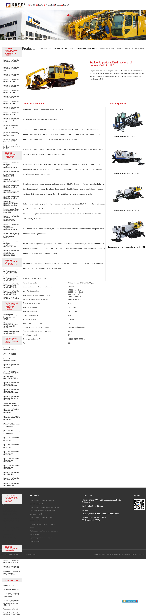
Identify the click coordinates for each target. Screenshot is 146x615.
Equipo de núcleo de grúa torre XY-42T (10, 140)
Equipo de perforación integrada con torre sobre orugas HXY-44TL (12, 134)
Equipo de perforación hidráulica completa (44, 507)
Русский (66, 5)
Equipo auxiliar (35, 541)
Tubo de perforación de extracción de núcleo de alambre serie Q (11, 595)
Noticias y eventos (119, 15)
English (32, 5)
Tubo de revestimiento (11, 609)
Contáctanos (135, 15)
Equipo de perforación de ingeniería (42, 538)
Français (58, 5)
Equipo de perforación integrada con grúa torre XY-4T (11, 126)
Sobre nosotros (81, 15)
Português (49, 5)
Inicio (69, 15)
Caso (106, 15)
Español (40, 5)
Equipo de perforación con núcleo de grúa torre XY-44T (11, 146)
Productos (95, 15)
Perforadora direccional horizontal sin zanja (81, 48)
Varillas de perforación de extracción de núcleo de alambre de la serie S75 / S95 (11, 603)
